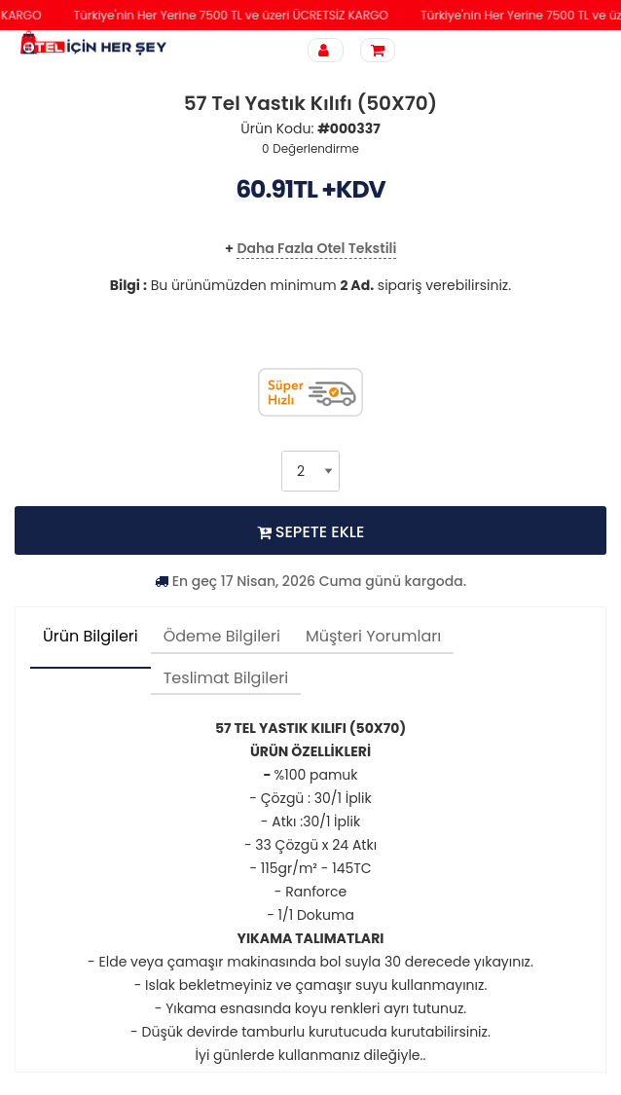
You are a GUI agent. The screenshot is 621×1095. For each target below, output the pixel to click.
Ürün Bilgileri (90, 636)
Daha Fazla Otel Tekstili (316, 248)
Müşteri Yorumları (373, 636)
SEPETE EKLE (311, 531)
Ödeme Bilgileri (222, 636)
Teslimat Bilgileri (226, 678)
